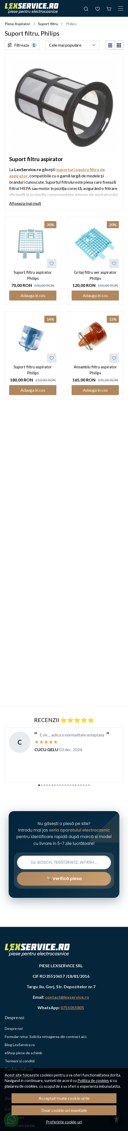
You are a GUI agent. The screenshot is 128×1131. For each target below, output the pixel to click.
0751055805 (72, 1007)
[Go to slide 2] (41, 785)
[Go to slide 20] (89, 785)
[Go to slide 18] (83, 785)
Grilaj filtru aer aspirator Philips (95, 275)
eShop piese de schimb (23, 1053)
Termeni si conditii (20, 1061)
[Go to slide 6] (52, 785)
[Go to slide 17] (81, 785)
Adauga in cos (32, 295)
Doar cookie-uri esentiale (64, 1110)
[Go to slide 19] (86, 785)
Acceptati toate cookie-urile (64, 1098)
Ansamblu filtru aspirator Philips (95, 369)
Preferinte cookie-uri (64, 1122)
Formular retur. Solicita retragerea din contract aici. (46, 1036)
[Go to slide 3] (44, 785)
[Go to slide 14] (73, 785)
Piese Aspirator (17, 23)
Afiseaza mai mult (25, 203)
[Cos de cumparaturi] (109, 8)
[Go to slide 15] (76, 785)
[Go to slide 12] (68, 785)
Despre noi (14, 1028)
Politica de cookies (93, 1080)
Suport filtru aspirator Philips (33, 275)
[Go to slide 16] (78, 785)
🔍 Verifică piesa (64, 879)
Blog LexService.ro (20, 1044)
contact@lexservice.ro (67, 997)
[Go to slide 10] (62, 785)
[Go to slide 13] (70, 785)
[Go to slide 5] (49, 785)
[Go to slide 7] (55, 785)
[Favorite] (97, 8)
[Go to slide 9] (60, 785)
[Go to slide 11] (65, 785)
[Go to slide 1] (39, 785)
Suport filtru (48, 23)
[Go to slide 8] (57, 785)
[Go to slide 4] (47, 785)
